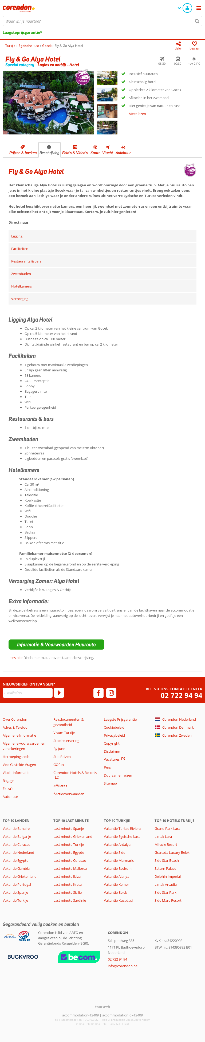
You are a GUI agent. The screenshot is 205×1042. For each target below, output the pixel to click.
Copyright (112, 743)
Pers (107, 767)
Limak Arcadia (166, 884)
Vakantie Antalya (117, 844)
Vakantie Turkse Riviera (122, 828)
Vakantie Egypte (15, 860)
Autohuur (123, 152)
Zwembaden (21, 273)
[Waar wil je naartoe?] (102, 21)
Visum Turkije (64, 732)
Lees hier (16, 657)
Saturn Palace (165, 868)
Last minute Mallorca (70, 868)
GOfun (58, 764)
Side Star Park (165, 892)
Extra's (8, 788)
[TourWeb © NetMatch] (102, 1006)
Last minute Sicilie (67, 892)
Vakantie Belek (115, 892)
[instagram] (111, 693)
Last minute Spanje (68, 828)
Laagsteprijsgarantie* (22, 32)
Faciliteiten (19, 248)
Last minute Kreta (67, 884)
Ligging (16, 236)
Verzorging (19, 298)
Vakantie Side (114, 852)
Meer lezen (137, 113)
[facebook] (98, 693)
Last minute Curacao (69, 860)
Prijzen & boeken (23, 152)
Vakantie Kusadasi (118, 900)
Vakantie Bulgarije (17, 836)
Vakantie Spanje (15, 892)
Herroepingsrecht (17, 756)
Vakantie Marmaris (119, 860)
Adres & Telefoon (16, 727)
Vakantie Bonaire (16, 828)
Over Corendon (15, 719)
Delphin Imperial (168, 876)
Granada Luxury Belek (172, 852)
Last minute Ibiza (67, 876)
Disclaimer (112, 751)
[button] (56, 644)
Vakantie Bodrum (118, 868)
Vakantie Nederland (18, 852)
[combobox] (102, 21)
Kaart (95, 152)
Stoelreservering (66, 740)
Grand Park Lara (167, 828)
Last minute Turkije (68, 844)
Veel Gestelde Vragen (19, 764)
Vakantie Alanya (116, 876)
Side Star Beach (167, 860)
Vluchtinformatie (16, 772)
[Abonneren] (59, 693)
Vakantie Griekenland (20, 876)
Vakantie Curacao (16, 844)
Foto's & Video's (75, 152)
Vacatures (112, 759)
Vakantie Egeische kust (122, 836)
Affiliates (60, 785)
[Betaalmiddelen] (22, 956)
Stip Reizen (62, 756)
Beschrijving (50, 152)
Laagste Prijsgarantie (120, 719)
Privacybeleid (114, 735)
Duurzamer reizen (118, 775)
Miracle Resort (166, 844)
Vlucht (107, 152)
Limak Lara (163, 836)
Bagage (8, 780)
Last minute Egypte (68, 852)
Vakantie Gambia (16, 868)
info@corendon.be (122, 965)
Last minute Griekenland (72, 836)
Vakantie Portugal (17, 884)
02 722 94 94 (181, 695)
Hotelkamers (21, 286)
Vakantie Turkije (15, 900)
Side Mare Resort (168, 900)
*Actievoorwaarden (68, 793)
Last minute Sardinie (69, 900)
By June (59, 748)
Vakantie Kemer (116, 884)
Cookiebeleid (114, 727)
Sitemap (110, 783)
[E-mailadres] (28, 693)
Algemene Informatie (19, 735)
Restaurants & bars (26, 261)
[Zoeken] (197, 21)
